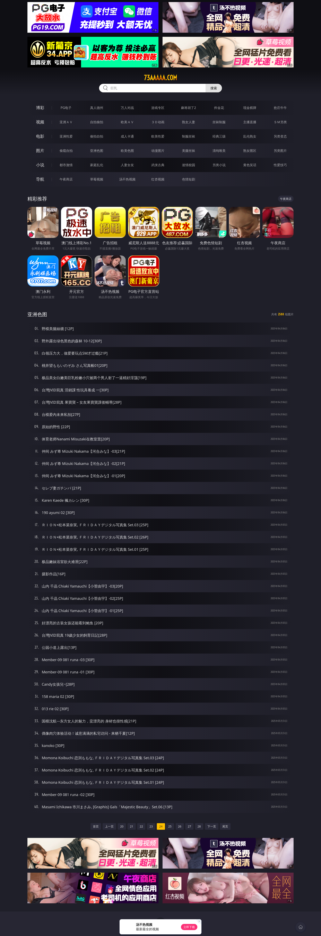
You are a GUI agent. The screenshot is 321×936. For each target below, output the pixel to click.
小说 (40, 165)
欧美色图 (127, 150)
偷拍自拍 (96, 136)
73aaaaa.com (160, 78)
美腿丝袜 (188, 150)
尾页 (225, 826)
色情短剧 (188, 179)
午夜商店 (66, 179)
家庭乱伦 (96, 165)
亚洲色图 (96, 150)
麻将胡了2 (188, 107)
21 (131, 826)
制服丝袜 (188, 136)
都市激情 (66, 165)
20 (121, 826)
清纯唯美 (219, 150)
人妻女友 (127, 165)
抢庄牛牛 (280, 107)
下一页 (211, 826)
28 (199, 826)
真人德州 (96, 107)
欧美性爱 (157, 136)
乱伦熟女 (249, 136)
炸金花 (219, 107)
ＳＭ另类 (280, 122)
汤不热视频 (127, 179)
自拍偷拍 (96, 122)
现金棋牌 (249, 107)
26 (179, 826)
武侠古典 (157, 165)
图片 (40, 150)
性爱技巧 (280, 165)
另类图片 (280, 150)
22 (141, 826)
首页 (96, 826)
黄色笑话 (249, 165)
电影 (40, 136)
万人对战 (127, 107)
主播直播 (249, 122)
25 (170, 826)
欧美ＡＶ (127, 122)
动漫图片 (157, 150)
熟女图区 (249, 150)
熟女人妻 (188, 122)
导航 (40, 179)
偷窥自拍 (66, 150)
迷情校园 (188, 165)
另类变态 (280, 136)
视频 (40, 122)
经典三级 (219, 136)
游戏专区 (157, 107)
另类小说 (219, 165)
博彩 (40, 107)
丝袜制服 (219, 122)
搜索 (213, 88)
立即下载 (189, 927)
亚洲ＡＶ (66, 122)
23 (151, 826)
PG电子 (66, 107)
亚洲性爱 (66, 136)
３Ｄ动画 (157, 122)
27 (189, 826)
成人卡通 (127, 136)
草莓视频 (96, 179)
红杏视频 (157, 179)
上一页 (109, 826)
